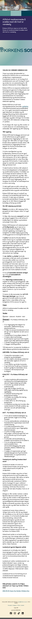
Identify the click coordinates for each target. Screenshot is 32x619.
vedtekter (25, 106)
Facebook (10, 605)
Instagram (14, 605)
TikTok (18, 605)
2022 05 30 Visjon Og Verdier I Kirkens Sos (16, 591)
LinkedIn (22, 605)
